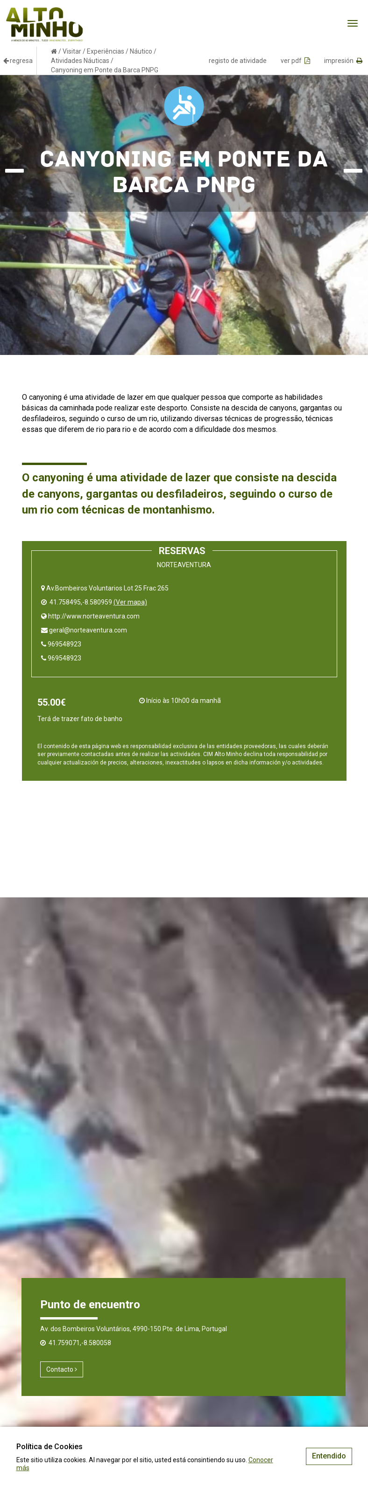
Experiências (105, 51)
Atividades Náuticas (80, 60)
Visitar (72, 51)
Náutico (141, 51)
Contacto (61, 1369)
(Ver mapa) (130, 602)
